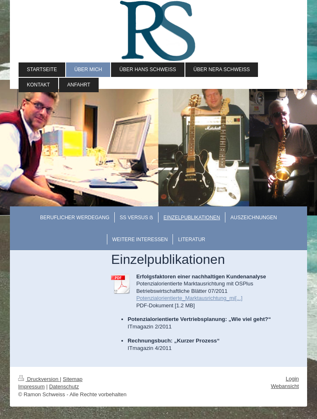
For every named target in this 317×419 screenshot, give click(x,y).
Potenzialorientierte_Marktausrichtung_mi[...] (189, 298)
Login (292, 379)
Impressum (31, 386)
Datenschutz (64, 386)
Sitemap (73, 379)
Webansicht (285, 386)
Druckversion (39, 379)
